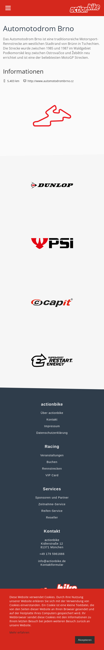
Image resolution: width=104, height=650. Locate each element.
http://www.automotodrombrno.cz (51, 81)
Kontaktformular (52, 564)
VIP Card (52, 475)
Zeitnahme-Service (52, 504)
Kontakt (51, 419)
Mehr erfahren (19, 632)
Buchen (52, 462)
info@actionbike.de (52, 561)
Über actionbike (52, 412)
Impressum (52, 426)
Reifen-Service (52, 510)
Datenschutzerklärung (52, 432)
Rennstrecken (52, 468)
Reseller (52, 517)
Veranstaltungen (52, 455)
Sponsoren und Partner (52, 497)
